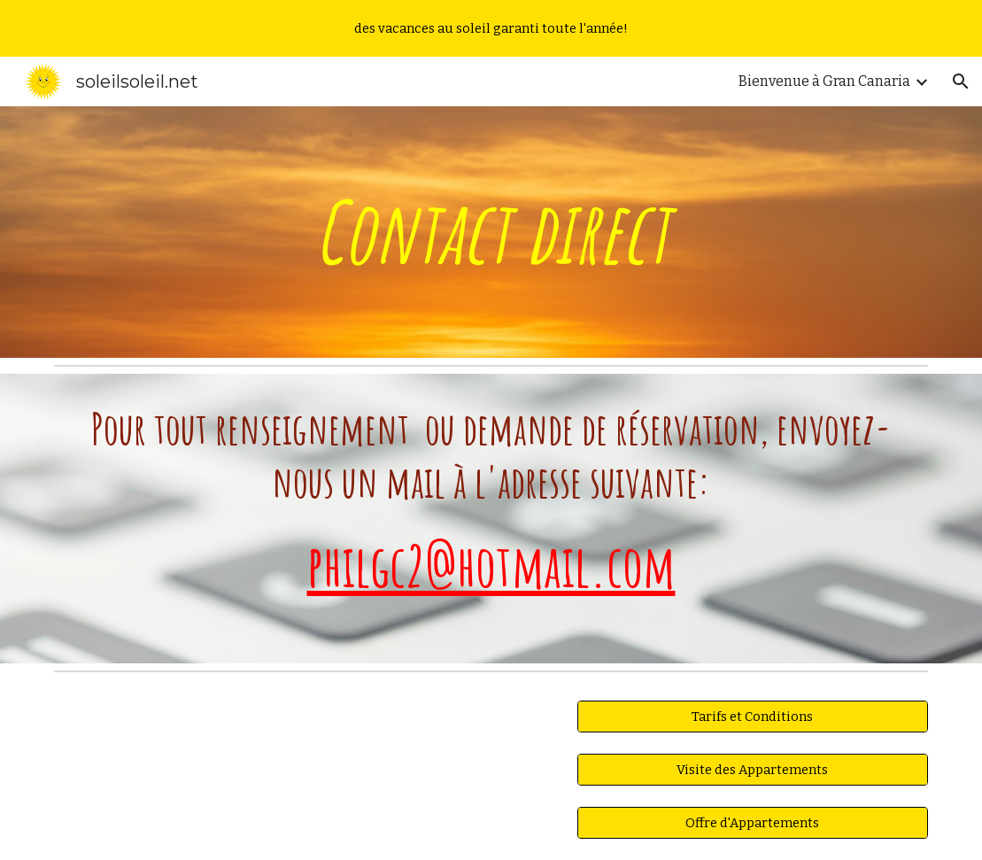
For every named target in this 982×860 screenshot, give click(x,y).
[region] (491, 28)
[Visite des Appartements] (753, 770)
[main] (490, 232)
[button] (960, 81)
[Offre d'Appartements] (753, 822)
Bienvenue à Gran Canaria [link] (824, 81)
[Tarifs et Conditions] (753, 717)
